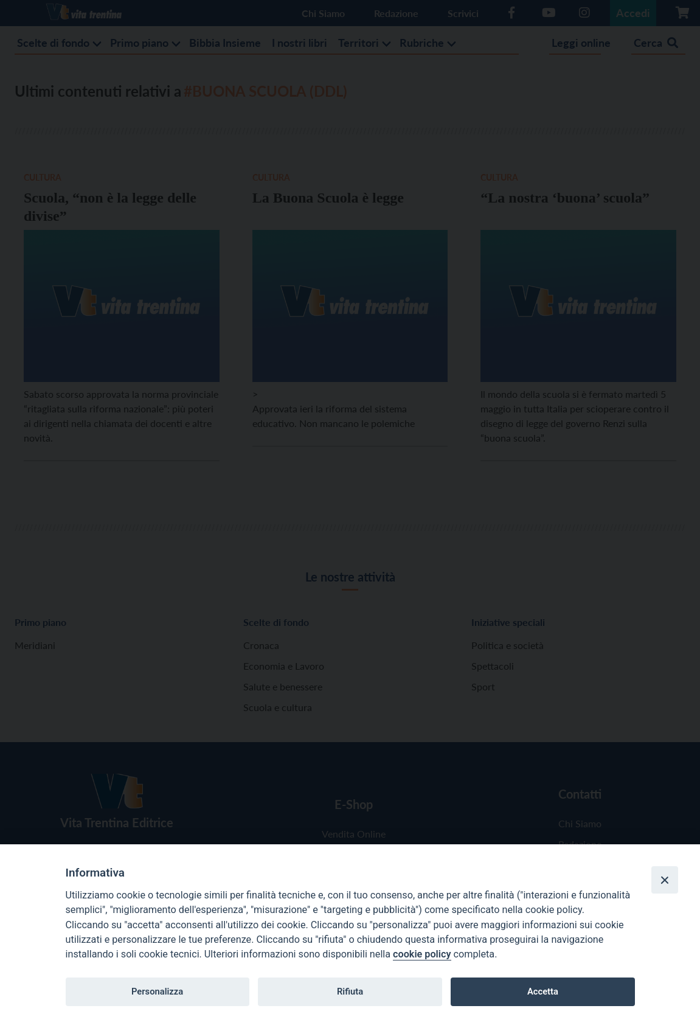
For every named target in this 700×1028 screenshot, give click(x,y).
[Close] (664, 879)
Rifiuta (350, 991)
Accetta (542, 991)
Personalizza (157, 991)
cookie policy (422, 954)
